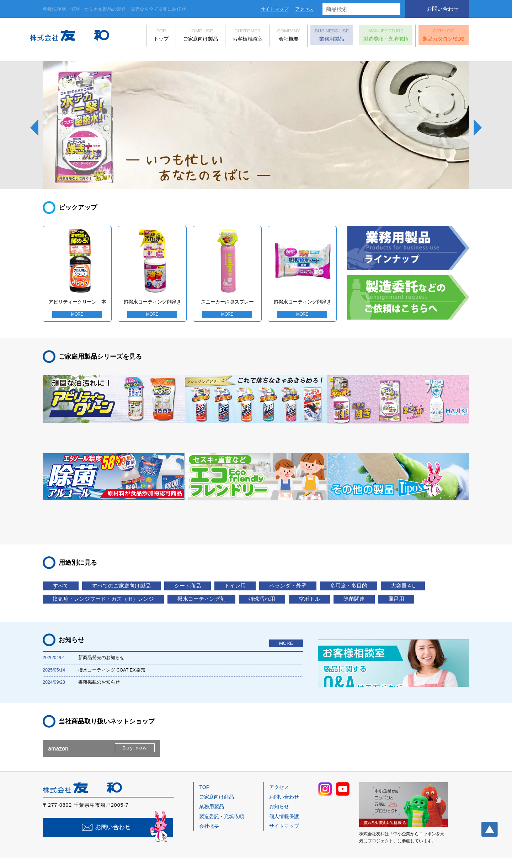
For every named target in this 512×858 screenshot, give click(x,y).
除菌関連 (67, 569)
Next (478, 128)
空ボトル (408, 555)
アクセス (304, 9)
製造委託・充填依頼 (373, 36)
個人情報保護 (284, 797)
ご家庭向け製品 (187, 36)
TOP (204, 768)
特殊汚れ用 (352, 555)
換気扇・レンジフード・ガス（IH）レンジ (168, 555)
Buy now (134, 729)
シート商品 (212, 542)
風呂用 (117, 569)
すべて (64, 542)
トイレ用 (267, 542)
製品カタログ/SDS (431, 36)
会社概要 (275, 36)
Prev (34, 128)
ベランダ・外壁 (329, 542)
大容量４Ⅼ (68, 555)
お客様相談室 (235, 36)
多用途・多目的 (400, 542)
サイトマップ (274, 9)
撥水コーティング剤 (281, 555)
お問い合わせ (443, 9)
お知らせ (279, 787)
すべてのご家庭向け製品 (135, 542)
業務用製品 (319, 36)
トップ (148, 36)
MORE (77, 317)
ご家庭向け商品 (216, 778)
